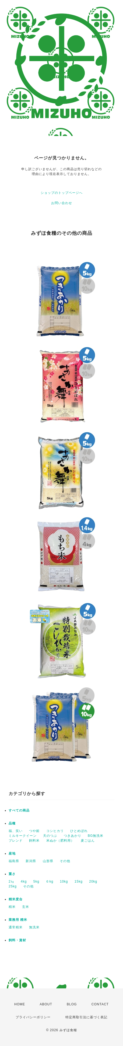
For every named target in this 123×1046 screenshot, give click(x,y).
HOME (19, 1004)
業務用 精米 (18, 920)
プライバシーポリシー (33, 1017)
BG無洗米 (95, 836)
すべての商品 (19, 810)
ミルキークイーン (23, 836)
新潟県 (31, 861)
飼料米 (34, 840)
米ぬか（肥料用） (60, 840)
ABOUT (46, 1004)
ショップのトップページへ (62, 193)
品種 (12, 823)
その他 (65, 861)
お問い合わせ (61, 203)
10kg (64, 881)
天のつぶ (50, 836)
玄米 (25, 907)
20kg (93, 881)
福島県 (14, 861)
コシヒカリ (55, 831)
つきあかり (72, 836)
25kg (13, 886)
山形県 (48, 861)
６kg (49, 881)
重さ (12, 874)
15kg (79, 881)
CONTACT (100, 1004)
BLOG (72, 1004)
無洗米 (34, 927)
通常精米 (16, 927)
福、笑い (16, 831)
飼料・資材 (17, 940)
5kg (36, 881)
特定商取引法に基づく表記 (86, 1017)
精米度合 (16, 899)
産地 (12, 853)
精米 (12, 907)
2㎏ (11, 881)
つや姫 (34, 831)
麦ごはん (88, 840)
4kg (24, 881)
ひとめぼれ (79, 831)
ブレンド (16, 840)
